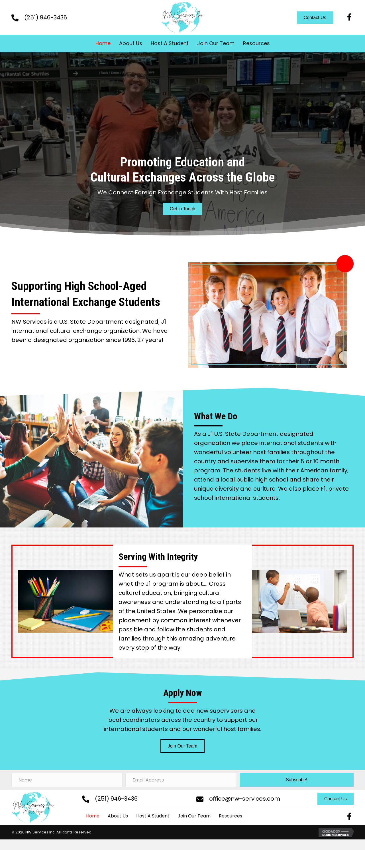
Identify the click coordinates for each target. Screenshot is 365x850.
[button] (349, 17)
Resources (230, 816)
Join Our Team (194, 816)
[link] (103, 43)
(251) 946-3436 (45, 17)
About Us (118, 816)
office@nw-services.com (244, 799)
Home (92, 816)
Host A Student (153, 816)
